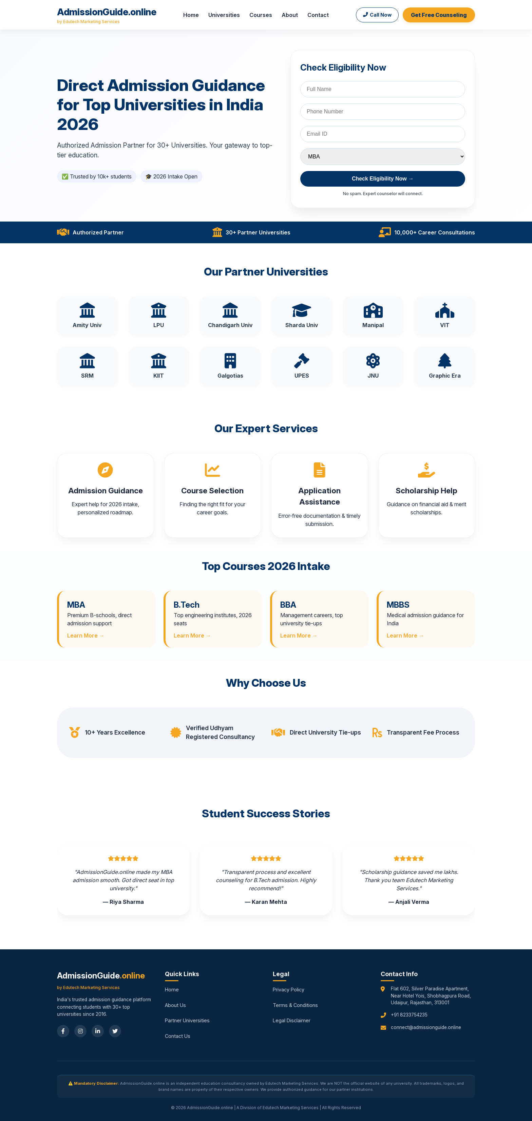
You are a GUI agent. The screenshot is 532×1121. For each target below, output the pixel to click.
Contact (318, 15)
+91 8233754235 (409, 1015)
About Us (175, 1005)
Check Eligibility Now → (383, 179)
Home (191, 15)
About (290, 15)
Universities (224, 15)
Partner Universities (187, 1020)
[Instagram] (80, 1031)
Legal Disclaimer (291, 1020)
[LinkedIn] (98, 1031)
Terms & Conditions (295, 1005)
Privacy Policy (288, 989)
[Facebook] (63, 1031)
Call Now (377, 15)
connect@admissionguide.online (426, 1027)
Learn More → (85, 635)
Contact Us (177, 1036)
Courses (260, 15)
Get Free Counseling (439, 15)
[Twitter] (115, 1031)
